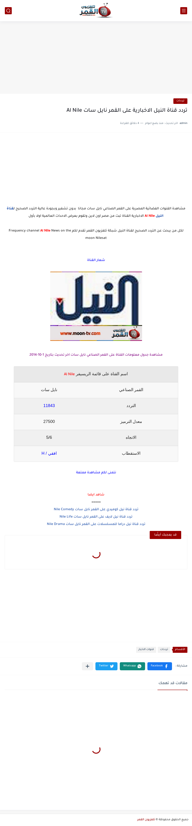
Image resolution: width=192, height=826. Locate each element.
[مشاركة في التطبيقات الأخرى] (87, 666)
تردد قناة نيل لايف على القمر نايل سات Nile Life (96, 517)
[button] (159, 666)
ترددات (180, 101)
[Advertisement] (96, 58)
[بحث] (8, 10)
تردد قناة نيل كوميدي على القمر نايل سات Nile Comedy (96, 510)
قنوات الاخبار (146, 649)
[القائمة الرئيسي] (183, 10)
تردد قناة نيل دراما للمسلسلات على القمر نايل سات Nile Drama (96, 524)
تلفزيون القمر (146, 819)
